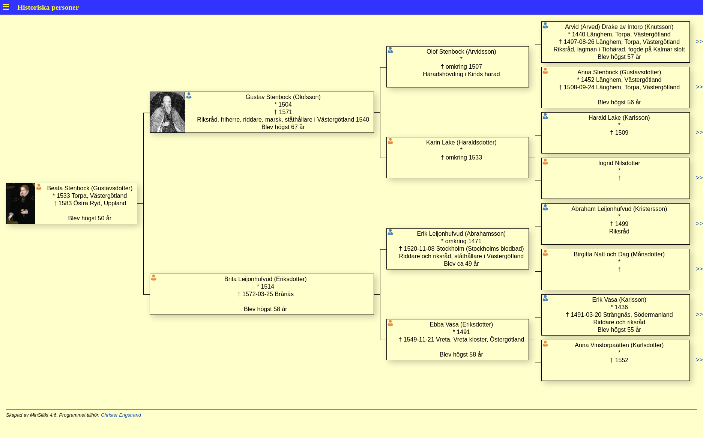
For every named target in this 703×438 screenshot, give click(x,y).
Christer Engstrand (121, 415)
